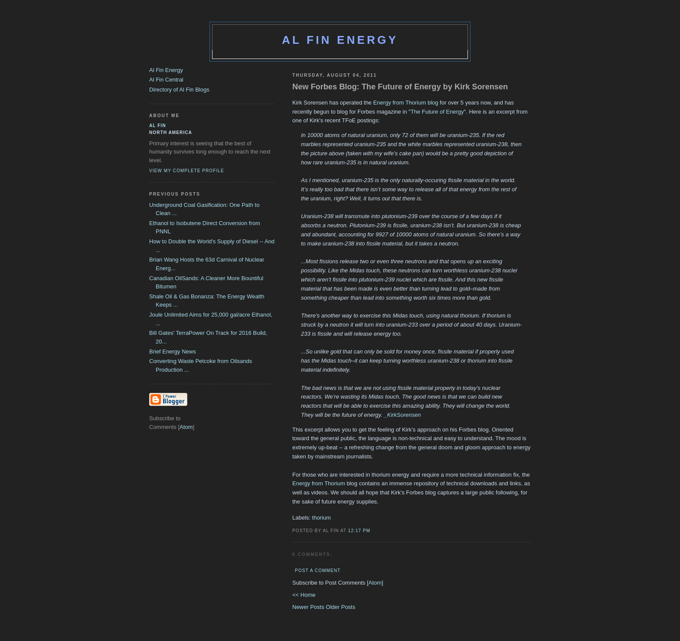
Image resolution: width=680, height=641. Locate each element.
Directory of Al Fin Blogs (179, 89)
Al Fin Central (166, 79)
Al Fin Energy (340, 39)
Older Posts (340, 607)
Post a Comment (317, 570)
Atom (375, 582)
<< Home (303, 595)
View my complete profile (186, 170)
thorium (321, 517)
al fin (157, 125)
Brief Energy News (172, 351)
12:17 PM (359, 530)
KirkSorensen (404, 415)
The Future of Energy (437, 111)
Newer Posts (309, 607)
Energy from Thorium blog (405, 102)
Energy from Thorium (318, 483)
